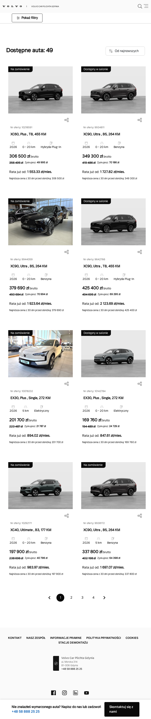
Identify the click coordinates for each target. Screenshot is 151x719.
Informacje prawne (66, 638)
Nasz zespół (35, 638)
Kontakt (15, 638)
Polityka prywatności (103, 638)
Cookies (132, 638)
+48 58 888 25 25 (71, 669)
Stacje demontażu (73, 642)
